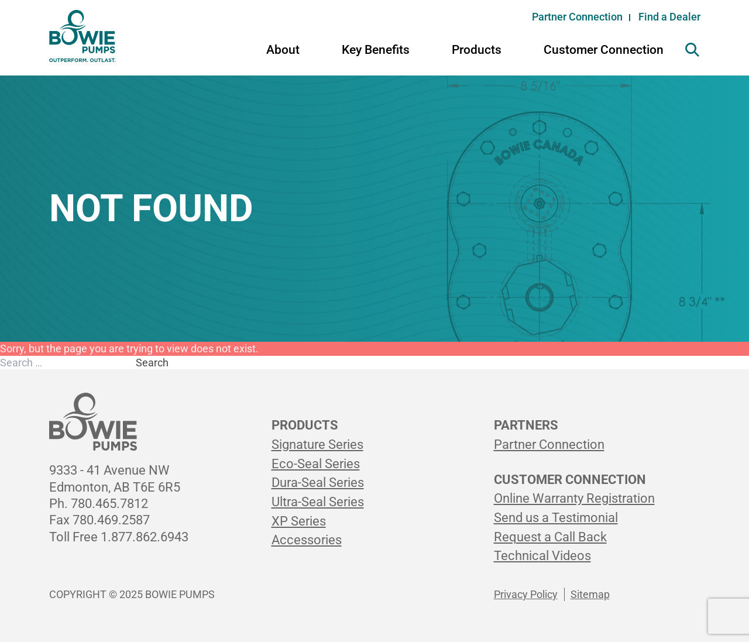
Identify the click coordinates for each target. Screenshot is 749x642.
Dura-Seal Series (318, 482)
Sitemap (590, 594)
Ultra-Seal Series (318, 502)
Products (476, 50)
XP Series (299, 521)
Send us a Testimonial (556, 517)
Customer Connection (604, 50)
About (283, 50)
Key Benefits (376, 50)
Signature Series (317, 444)
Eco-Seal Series (316, 463)
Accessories (307, 540)
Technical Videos (542, 555)
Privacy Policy (526, 594)
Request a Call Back (550, 537)
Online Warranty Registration (574, 498)
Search (152, 362)
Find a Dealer (669, 17)
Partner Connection (577, 17)
